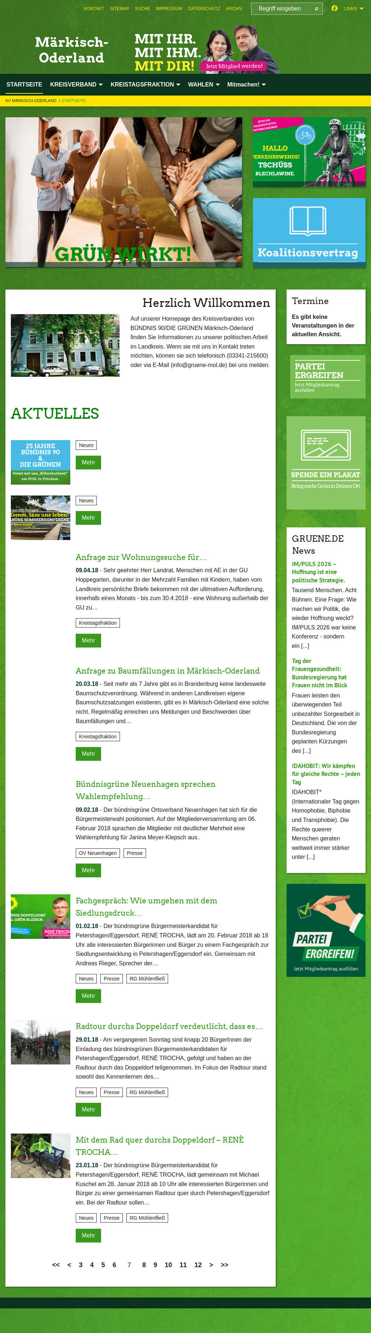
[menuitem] (94, 8)
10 (168, 1289)
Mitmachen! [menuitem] (244, 84)
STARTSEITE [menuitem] (24, 84)
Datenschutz (204, 8)
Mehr (88, 462)
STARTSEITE (74, 100)
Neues (86, 445)
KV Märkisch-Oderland (31, 100)
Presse (135, 865)
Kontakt (94, 8)
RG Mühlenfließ (147, 991)
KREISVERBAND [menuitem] (73, 84)
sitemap (119, 8)
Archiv (234, 8)
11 (183, 1289)
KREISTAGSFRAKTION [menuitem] (142, 84)
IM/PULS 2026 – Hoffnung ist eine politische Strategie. (320, 572)
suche (142, 8)
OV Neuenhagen (98, 865)
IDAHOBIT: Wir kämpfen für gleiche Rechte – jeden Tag (325, 774)
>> (224, 1289)
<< (56, 1289)
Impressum (169, 8)
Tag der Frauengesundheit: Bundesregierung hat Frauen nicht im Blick (321, 673)
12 (198, 1289)
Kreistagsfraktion (98, 623)
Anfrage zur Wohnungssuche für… (150, 557)
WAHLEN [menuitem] (200, 84)
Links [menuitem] (350, 8)
